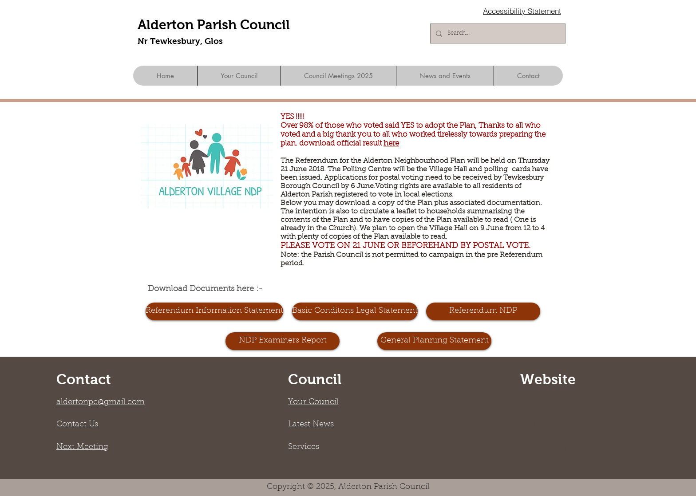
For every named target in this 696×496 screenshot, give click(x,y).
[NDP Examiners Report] (282, 341)
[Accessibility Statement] (522, 11)
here (391, 143)
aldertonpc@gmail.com (100, 402)
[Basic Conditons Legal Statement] (355, 311)
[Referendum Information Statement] (214, 311)
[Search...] (496, 33)
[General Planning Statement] (434, 341)
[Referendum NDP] (483, 311)
